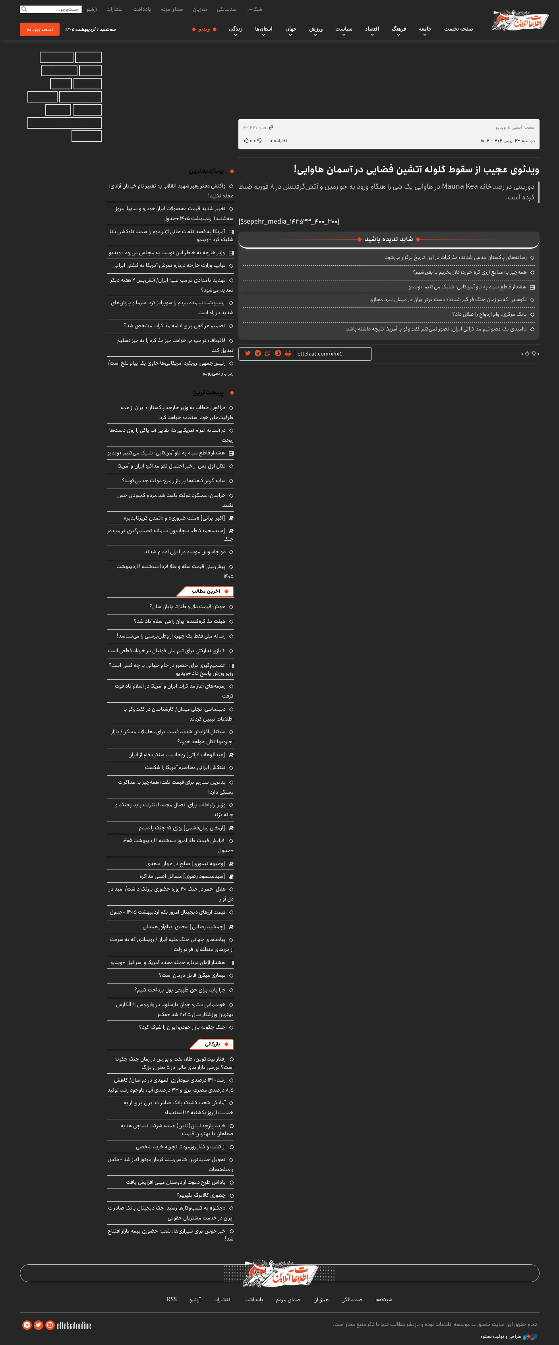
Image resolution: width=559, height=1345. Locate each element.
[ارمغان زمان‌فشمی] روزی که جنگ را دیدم (182, 827)
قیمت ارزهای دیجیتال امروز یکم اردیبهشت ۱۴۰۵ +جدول (168, 912)
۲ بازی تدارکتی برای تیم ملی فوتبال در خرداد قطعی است (167, 650)
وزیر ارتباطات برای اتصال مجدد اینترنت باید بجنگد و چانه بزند (174, 809)
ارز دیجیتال (58, 110)
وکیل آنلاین (88, 57)
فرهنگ (399, 29)
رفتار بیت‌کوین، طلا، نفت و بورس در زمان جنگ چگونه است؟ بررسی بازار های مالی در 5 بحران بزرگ (174, 1063)
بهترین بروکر (87, 110)
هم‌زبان (200, 9)
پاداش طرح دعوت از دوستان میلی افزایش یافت (176, 1182)
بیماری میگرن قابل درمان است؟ (192, 975)
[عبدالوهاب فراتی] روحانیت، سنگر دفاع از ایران (176, 754)
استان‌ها (264, 29)
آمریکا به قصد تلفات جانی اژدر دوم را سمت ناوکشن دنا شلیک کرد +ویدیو (172, 235)
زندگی (235, 29)
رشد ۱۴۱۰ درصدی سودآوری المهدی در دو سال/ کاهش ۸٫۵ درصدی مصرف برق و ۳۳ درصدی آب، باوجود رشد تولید (170, 1085)
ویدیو (204, 29)
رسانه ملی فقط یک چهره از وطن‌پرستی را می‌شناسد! (171, 636)
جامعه (425, 29)
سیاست (343, 29)
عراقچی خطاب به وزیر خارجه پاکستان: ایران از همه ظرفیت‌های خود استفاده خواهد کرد (177, 412)
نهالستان (61, 83)
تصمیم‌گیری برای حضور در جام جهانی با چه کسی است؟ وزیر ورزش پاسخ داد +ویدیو (171, 669)
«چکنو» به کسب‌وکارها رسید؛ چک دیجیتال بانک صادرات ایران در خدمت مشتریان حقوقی (171, 1213)
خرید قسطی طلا (59, 70)
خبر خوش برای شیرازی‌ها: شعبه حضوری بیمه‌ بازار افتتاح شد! (171, 1235)
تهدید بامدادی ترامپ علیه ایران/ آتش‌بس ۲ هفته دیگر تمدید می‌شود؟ (172, 285)
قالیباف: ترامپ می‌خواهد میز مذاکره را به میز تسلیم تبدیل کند (175, 345)
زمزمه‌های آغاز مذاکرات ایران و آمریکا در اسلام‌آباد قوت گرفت (174, 691)
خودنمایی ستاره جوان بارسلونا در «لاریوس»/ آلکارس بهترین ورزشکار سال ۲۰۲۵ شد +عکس (175, 1009)
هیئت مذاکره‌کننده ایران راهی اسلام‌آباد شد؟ (180, 621)
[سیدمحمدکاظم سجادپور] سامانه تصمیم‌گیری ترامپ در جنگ (170, 534)
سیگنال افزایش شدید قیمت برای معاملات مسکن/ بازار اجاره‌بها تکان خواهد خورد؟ (172, 736)
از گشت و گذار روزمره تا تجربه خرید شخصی (181, 1146)
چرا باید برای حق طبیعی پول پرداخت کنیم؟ (180, 990)
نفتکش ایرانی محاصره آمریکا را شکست (185, 767)
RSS (172, 1299)
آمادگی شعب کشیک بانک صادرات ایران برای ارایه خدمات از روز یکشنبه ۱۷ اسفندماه (179, 1107)
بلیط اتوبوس (86, 136)
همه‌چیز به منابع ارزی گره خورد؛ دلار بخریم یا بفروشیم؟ (469, 272)
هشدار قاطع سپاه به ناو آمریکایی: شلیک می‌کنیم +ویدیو (467, 286)
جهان (290, 29)
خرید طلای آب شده (80, 96)
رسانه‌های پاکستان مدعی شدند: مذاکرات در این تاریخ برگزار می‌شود (456, 257)
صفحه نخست (458, 29)
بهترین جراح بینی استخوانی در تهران (64, 123)
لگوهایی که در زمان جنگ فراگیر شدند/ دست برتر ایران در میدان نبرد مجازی (448, 299)
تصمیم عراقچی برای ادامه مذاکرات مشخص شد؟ (175, 325)
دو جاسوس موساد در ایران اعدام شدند (185, 551)
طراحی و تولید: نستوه (508, 1336)
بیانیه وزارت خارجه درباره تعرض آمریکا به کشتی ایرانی (169, 265)
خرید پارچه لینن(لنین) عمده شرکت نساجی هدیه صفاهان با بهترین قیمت (177, 1129)
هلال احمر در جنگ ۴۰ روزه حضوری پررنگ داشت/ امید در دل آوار (171, 894)
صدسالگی (227, 9)
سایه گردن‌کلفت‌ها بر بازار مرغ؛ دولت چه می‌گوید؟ (174, 480)
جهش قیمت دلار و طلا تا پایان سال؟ (187, 606)
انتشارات (115, 9)
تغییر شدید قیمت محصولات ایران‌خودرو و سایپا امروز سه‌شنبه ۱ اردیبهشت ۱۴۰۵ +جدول (175, 213)
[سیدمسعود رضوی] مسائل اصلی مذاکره (182, 876)
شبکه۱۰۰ (254, 9)
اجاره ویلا (90, 70)
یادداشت (142, 9)
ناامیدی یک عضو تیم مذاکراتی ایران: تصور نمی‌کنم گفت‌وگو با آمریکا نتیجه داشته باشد (436, 329)
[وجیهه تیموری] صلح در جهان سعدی (185, 863)
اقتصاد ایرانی (42, 96)
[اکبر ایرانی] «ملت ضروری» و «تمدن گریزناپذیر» (174, 518)
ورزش (316, 29)
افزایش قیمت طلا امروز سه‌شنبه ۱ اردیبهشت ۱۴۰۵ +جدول (178, 845)
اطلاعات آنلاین (519, 20)
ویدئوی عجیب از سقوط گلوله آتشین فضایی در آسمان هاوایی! (417, 169)
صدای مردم (172, 9)
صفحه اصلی (523, 127)
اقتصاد (372, 29)
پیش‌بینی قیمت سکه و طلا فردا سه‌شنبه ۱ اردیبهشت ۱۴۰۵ (175, 571)
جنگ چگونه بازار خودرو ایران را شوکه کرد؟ (182, 1027)
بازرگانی (212, 1044)
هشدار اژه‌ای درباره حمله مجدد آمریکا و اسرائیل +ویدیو (167, 962)
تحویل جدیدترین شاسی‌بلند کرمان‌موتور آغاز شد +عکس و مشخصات (171, 1164)
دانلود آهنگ (87, 83)
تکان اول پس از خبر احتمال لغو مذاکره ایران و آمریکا (172, 466)
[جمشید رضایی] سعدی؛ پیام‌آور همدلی (184, 926)
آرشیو (92, 9)
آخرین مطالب (206, 591)
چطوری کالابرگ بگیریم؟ (201, 1195)
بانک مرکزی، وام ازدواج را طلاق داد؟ (489, 314)
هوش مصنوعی (57, 57)
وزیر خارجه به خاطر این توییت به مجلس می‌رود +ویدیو (167, 252)
